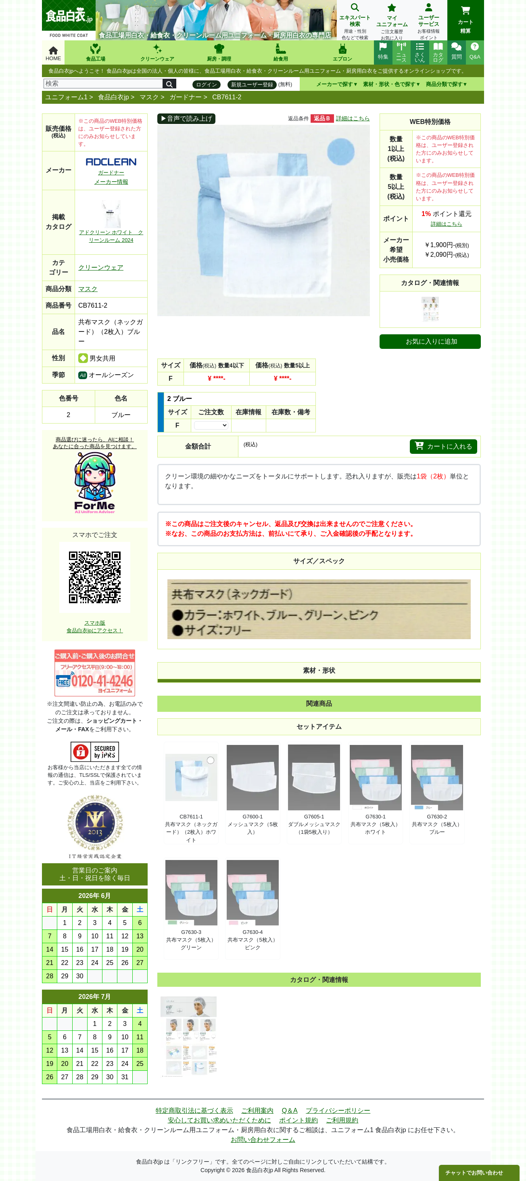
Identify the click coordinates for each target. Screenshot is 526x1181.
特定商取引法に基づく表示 (194, 1110)
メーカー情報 (111, 181)
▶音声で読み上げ (186, 118)
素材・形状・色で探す (389, 84)
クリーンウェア (100, 267)
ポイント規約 (298, 1120)
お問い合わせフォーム (263, 1139)
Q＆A (290, 1110)
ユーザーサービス (429, 22)
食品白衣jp (113, 97)
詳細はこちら (353, 118)
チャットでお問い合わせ (474, 1173)
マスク (149, 97)
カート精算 (466, 20)
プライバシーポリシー (338, 1110)
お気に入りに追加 (431, 341)
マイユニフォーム (392, 23)
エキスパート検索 (355, 22)
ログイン (206, 85)
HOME (53, 53)
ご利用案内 (257, 1110)
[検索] (103, 83)
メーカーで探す (334, 84)
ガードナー (185, 97)
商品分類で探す (444, 84)
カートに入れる (443, 446)
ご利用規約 (342, 1120)
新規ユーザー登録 (252, 85)
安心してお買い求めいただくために (219, 1120)
